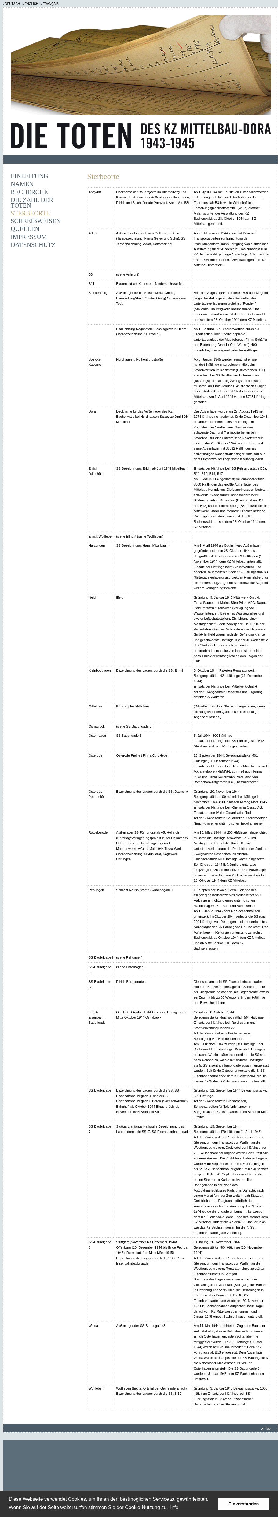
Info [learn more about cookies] (174, 1507)
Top (268, 1428)
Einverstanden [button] (244, 1503)
